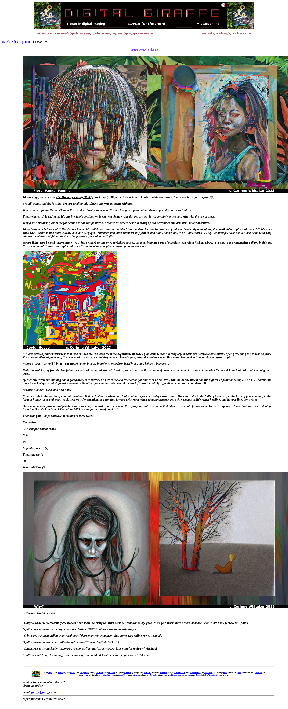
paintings (61, 672)
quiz (86, 675)
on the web (151, 675)
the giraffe (176, 675)
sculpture (84, 672)
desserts (199, 675)
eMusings (107, 675)
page (50, 672)
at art (227, 675)
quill (239, 672)
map (189, 675)
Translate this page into (16, 41)
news (225, 672)
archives (99, 672)
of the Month (212, 675)
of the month (179, 672)
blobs (72, 672)
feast (136, 675)
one (165, 675)
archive (123, 675)
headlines (208, 672)
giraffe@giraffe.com (44, 692)
